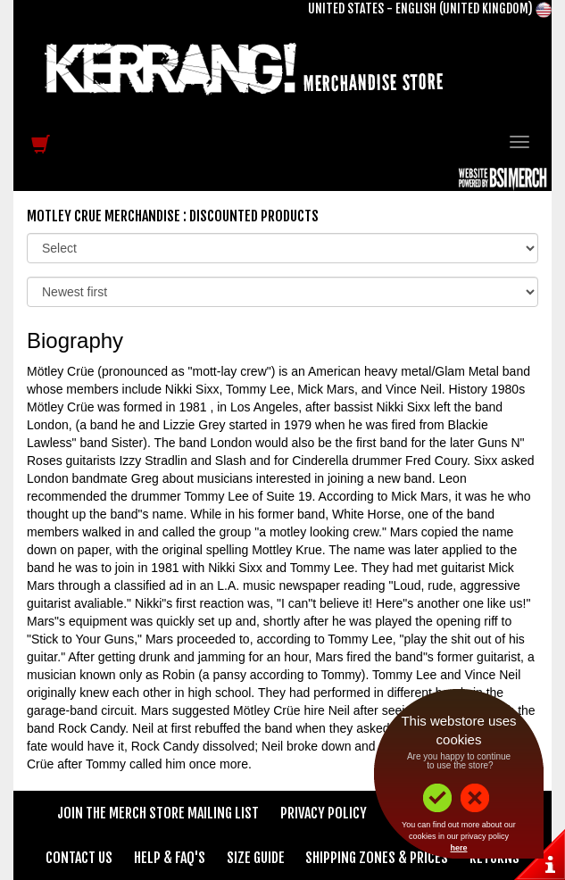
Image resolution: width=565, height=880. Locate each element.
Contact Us (79, 858)
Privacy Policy (323, 813)
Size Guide (256, 858)
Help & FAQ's (169, 858)
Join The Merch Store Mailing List (158, 813)
